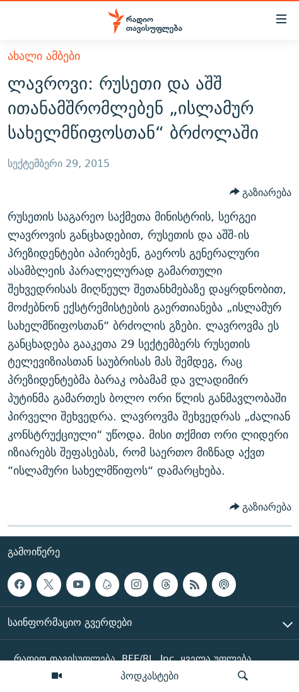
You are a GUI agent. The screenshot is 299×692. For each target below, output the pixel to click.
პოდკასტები (149, 675)
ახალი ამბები (44, 56)
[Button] (261, 192)
